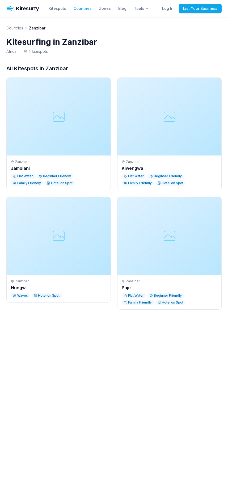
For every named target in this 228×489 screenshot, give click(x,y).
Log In (168, 8)
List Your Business (200, 8)
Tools (141, 8)
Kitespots (57, 8)
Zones (105, 8)
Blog (122, 8)
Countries (83, 8)
